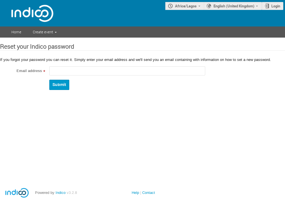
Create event (43, 31)
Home (16, 31)
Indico (61, 192)
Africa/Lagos (186, 6)
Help (135, 192)
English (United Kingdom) (234, 6)
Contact (148, 192)
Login (275, 6)
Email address (29, 70)
